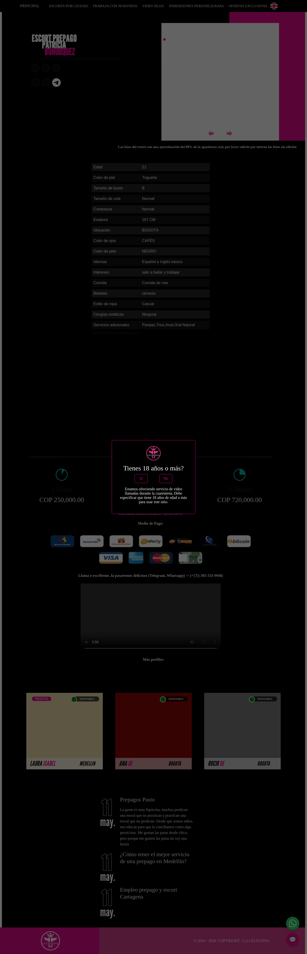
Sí (141, 478)
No (166, 478)
